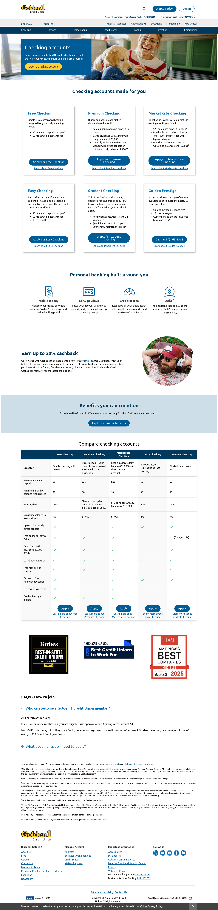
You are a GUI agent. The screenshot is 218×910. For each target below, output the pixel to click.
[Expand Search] (146, 8)
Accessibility (115, 852)
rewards (88, 360)
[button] (143, 874)
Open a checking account (43, 66)
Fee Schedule (114, 764)
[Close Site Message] (193, 906)
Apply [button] (65, 608)
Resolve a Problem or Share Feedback (41, 871)
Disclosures (114, 855)
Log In (187, 8)
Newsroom (27, 878)
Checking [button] (26, 30)
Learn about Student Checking (109, 246)
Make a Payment (74, 863)
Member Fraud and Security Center (127, 863)
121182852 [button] (190, 17)
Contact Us (27, 863)
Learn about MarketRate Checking (169, 168)
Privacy (112, 867)
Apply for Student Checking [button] (109, 238)
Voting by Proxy (116, 871)
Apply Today (164, 8)
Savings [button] (52, 30)
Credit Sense (71, 859)
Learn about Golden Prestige (169, 246)
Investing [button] (162, 30)
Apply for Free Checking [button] (49, 162)
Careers (25, 859)
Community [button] (190, 30)
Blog (23, 855)
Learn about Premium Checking (109, 168)
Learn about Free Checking (48, 168)
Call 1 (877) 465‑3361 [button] (169, 239)
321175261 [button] (150, 17)
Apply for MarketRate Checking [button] (169, 160)
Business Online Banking (78, 855)
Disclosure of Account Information (138, 764)
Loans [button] (137, 30)
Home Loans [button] (80, 30)
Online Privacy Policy (151, 906)
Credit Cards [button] (110, 30)
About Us (26, 852)
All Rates (69, 852)
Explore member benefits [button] (109, 423)
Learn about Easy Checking (48, 246)
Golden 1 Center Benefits (121, 859)
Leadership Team (30, 867)
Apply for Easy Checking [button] (49, 239)
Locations (26, 875)
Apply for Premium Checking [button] (109, 160)
